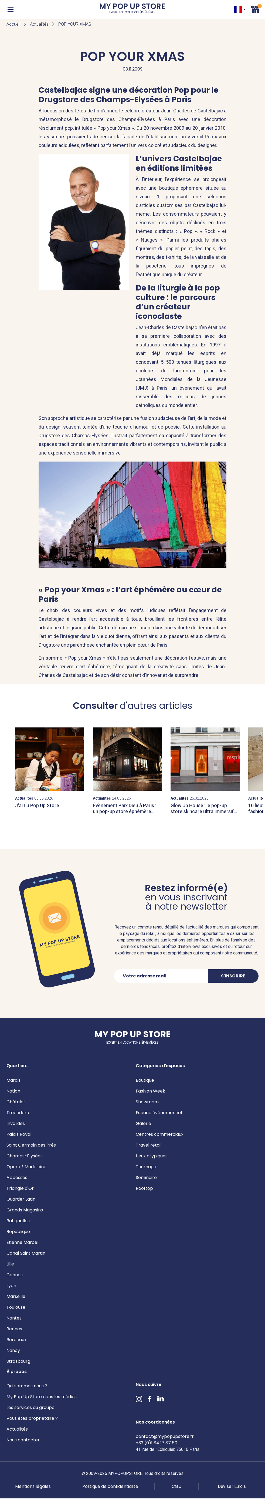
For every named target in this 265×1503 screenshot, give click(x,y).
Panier (255, 9)
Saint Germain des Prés (31, 1145)
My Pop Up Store (132, 9)
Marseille (15, 1296)
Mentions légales (33, 1486)
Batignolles (18, 1221)
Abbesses (16, 1177)
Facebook (150, 1399)
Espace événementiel (159, 1113)
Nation (13, 1091)
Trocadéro (17, 1113)
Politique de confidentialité (110, 1486)
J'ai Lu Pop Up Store (37, 805)
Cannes (14, 1275)
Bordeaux (16, 1340)
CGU (176, 1486)
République (18, 1231)
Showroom (147, 1102)
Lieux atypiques (152, 1156)
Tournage (146, 1167)
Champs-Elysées (24, 1156)
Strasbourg (18, 1361)
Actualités (39, 24)
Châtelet (15, 1102)
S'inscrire (233, 976)
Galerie (143, 1123)
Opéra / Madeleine (26, 1167)
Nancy (13, 1350)
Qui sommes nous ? (26, 1386)
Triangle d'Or (20, 1188)
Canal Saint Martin (25, 1253)
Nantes (14, 1318)
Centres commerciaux (160, 1134)
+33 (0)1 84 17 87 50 (156, 1443)
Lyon (11, 1285)
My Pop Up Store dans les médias (41, 1397)
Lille (10, 1264)
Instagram (139, 1399)
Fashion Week (150, 1091)
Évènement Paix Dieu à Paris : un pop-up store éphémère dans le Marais (124, 811)
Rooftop (144, 1188)
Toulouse (15, 1307)
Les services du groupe (30, 1407)
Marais (13, 1080)
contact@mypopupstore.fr (165, 1436)
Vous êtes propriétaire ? (32, 1418)
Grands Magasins (24, 1210)
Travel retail (148, 1145)
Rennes (14, 1329)
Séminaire (146, 1177)
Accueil (13, 24)
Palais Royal (18, 1134)
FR (238, 9)
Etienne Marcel (22, 1242)
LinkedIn (160, 1399)
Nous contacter (23, 1440)
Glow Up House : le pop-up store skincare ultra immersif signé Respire (202, 811)
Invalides (15, 1123)
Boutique (145, 1080)
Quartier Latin (20, 1199)
